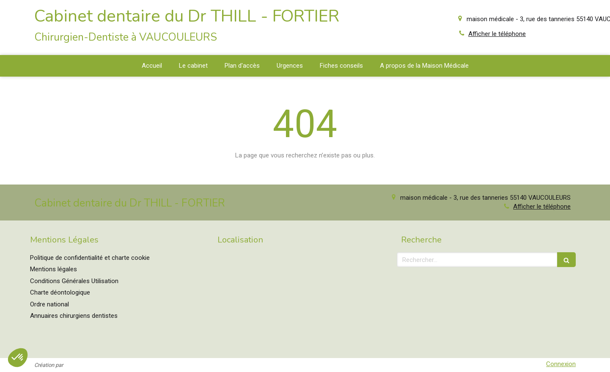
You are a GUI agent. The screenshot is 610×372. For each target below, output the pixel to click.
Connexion (561, 364)
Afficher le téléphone (497, 34)
